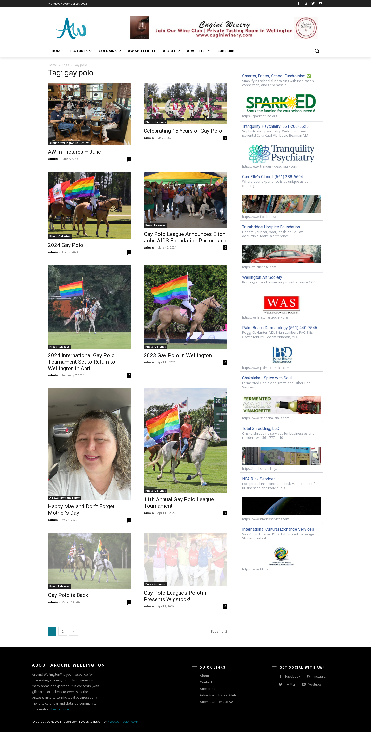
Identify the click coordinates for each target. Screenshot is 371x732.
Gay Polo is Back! (68, 595)
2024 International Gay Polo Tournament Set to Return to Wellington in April (81, 361)
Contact (206, 682)
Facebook (292, 676)
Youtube (314, 684)
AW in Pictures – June (74, 152)
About (204, 675)
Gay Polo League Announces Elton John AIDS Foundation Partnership (185, 237)
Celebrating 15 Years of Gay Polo (183, 131)
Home (52, 65)
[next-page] (73, 631)
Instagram (321, 676)
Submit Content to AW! (217, 701)
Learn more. (60, 709)
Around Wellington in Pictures (69, 143)
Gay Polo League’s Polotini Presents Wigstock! (176, 596)
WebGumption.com (123, 721)
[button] (317, 51)
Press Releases (155, 225)
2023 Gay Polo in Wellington (178, 355)
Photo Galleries (155, 122)
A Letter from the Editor (64, 497)
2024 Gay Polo (65, 245)
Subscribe (208, 688)
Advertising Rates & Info (218, 695)
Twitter (290, 684)
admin (53, 159)
